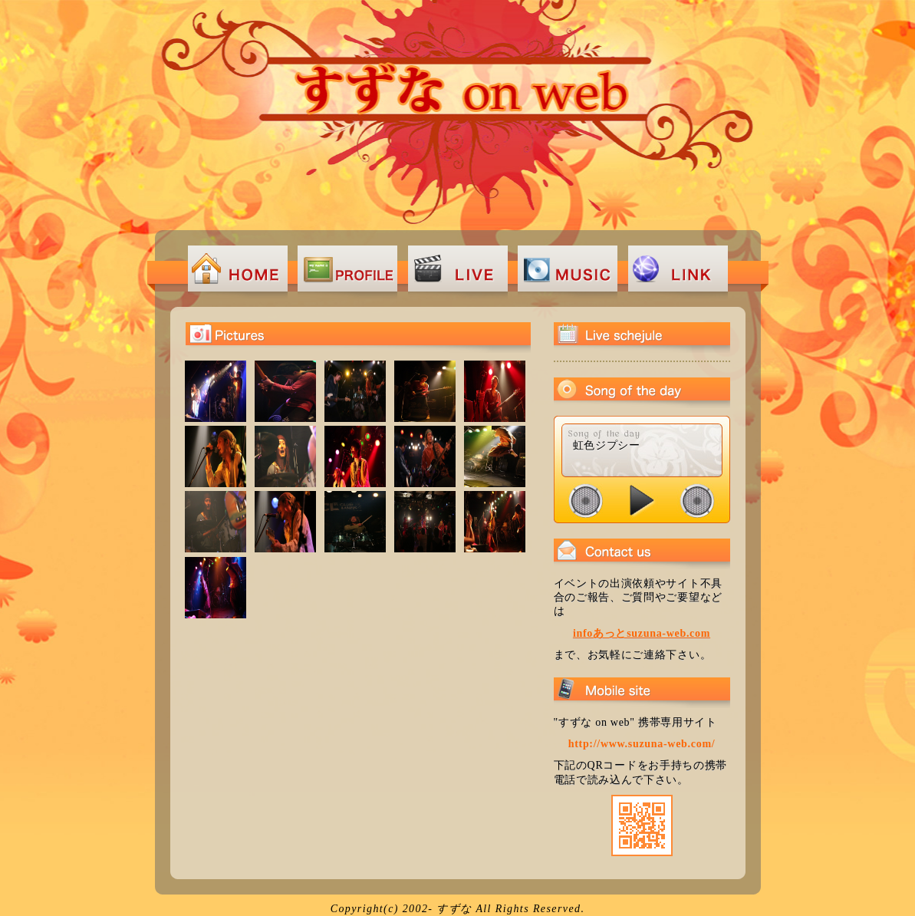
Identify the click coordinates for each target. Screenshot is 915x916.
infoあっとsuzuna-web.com (641, 633)
